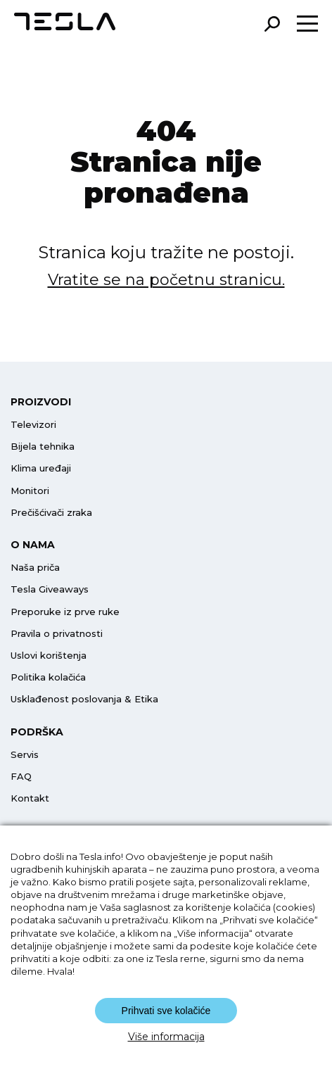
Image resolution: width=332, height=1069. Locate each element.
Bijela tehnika (43, 446)
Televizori (33, 424)
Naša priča (35, 567)
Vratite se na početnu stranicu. (166, 279)
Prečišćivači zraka (51, 512)
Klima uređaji (41, 468)
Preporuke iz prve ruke (65, 611)
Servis (25, 754)
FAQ (21, 776)
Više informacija (166, 1036)
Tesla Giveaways (50, 589)
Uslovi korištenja (49, 655)
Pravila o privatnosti (57, 633)
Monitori (30, 490)
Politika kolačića (48, 677)
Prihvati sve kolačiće (166, 1010)
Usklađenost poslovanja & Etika (84, 698)
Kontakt (30, 798)
